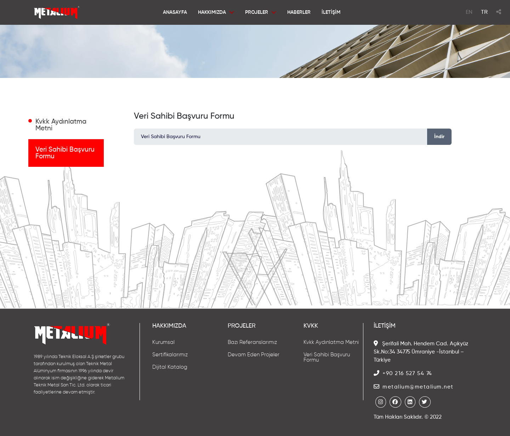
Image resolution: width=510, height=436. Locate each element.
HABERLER (299, 12)
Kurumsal (163, 342)
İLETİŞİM (331, 12)
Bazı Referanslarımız (252, 342)
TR (484, 12)
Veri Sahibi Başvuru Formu (65, 153)
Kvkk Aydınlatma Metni (60, 125)
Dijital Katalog (169, 367)
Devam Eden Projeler (253, 354)
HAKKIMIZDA (212, 12)
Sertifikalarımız (170, 354)
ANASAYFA (175, 12)
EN (469, 12)
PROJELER (256, 12)
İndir (439, 136)
